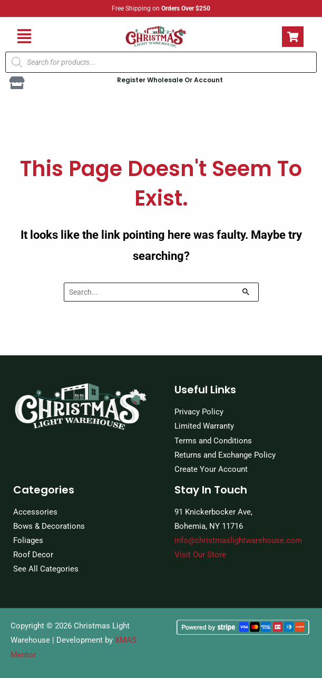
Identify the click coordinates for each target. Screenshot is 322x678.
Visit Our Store (200, 554)
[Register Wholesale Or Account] (17, 82)
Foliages (28, 540)
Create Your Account (211, 469)
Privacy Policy (198, 412)
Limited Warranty (204, 426)
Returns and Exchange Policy (225, 455)
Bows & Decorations (49, 526)
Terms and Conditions (213, 440)
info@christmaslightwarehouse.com (238, 540)
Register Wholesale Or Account (170, 79)
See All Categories (46, 569)
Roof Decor (33, 554)
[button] (24, 36)
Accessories (35, 512)
